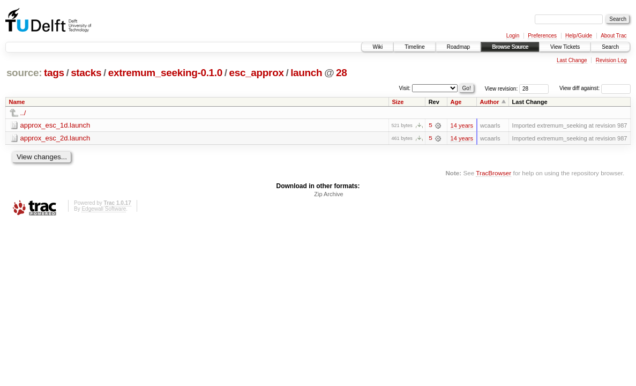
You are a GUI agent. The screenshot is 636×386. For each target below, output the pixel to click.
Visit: (405, 88)
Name (17, 102)
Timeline (414, 47)
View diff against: (595, 88)
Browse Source (510, 47)
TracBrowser (493, 172)
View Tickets (565, 47)
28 (341, 72)
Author (489, 102)
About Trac (613, 36)
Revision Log (611, 60)
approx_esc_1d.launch (55, 125)
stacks (86, 72)
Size (397, 102)
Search (610, 47)
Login (512, 36)
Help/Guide (578, 36)
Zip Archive (328, 194)
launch (306, 72)
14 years (462, 125)
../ (23, 113)
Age (456, 102)
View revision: (501, 88)
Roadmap (458, 47)
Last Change (572, 60)
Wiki (377, 47)
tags (54, 72)
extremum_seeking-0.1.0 (165, 72)
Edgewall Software (103, 209)
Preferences (542, 36)
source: (24, 72)
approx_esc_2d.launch (55, 138)
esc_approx (256, 72)
